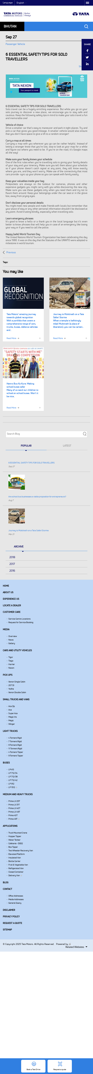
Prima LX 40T (14, 808)
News (10, 639)
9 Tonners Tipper (15, 755)
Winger (11, 724)
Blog (5, 882)
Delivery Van (14, 875)
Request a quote (12, 923)
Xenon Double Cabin (17, 692)
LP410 (11, 769)
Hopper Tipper (14, 836)
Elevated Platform (16, 854)
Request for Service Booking (20, 622)
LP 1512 (11, 787)
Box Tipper (13, 847)
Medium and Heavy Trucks (18, 794)
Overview (12, 636)
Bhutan (10, 26)
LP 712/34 (12, 773)
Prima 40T (13, 815)
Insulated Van (14, 857)
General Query (14, 903)
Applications (10, 825)
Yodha (11, 688)
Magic (11, 720)
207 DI (11, 685)
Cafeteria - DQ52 (15, 843)
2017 (12, 564)
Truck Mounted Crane (17, 832)
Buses (6, 762)
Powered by (62, 944)
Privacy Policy (11, 916)
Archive (19, 546)
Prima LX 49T (14, 811)
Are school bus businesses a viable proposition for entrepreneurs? (37, 496)
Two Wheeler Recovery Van (20, 850)
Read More (11, 338)
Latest (67, 445)
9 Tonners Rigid (15, 745)
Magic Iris (12, 717)
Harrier (11, 664)
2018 (12, 557)
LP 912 (11, 783)
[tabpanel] (46, 86)
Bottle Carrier (14, 861)
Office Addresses (15, 896)
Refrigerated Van (16, 868)
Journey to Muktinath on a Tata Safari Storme (28, 530)
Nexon (11, 668)
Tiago (10, 660)
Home (6, 585)
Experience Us (11, 598)
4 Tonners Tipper (15, 752)
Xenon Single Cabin (16, 681)
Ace (10, 709)
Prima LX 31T (14, 804)
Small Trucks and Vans (16, 699)
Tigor (10, 657)
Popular (26, 445)
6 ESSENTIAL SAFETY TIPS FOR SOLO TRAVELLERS (31, 462)
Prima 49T (12, 819)
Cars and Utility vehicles (17, 650)
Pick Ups (7, 674)
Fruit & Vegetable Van (18, 864)
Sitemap (7, 929)
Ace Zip (11, 706)
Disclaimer (9, 910)
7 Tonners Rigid (15, 741)
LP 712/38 (13, 776)
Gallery (11, 643)
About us (8, 592)
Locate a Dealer (12, 605)
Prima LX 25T (14, 801)
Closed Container (15, 872)
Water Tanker (14, 840)
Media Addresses (16, 899)
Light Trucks (10, 731)
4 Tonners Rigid (15, 738)
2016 (12, 570)
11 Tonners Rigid (15, 748)
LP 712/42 (12, 780)
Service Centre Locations (19, 618)
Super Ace (13, 713)
